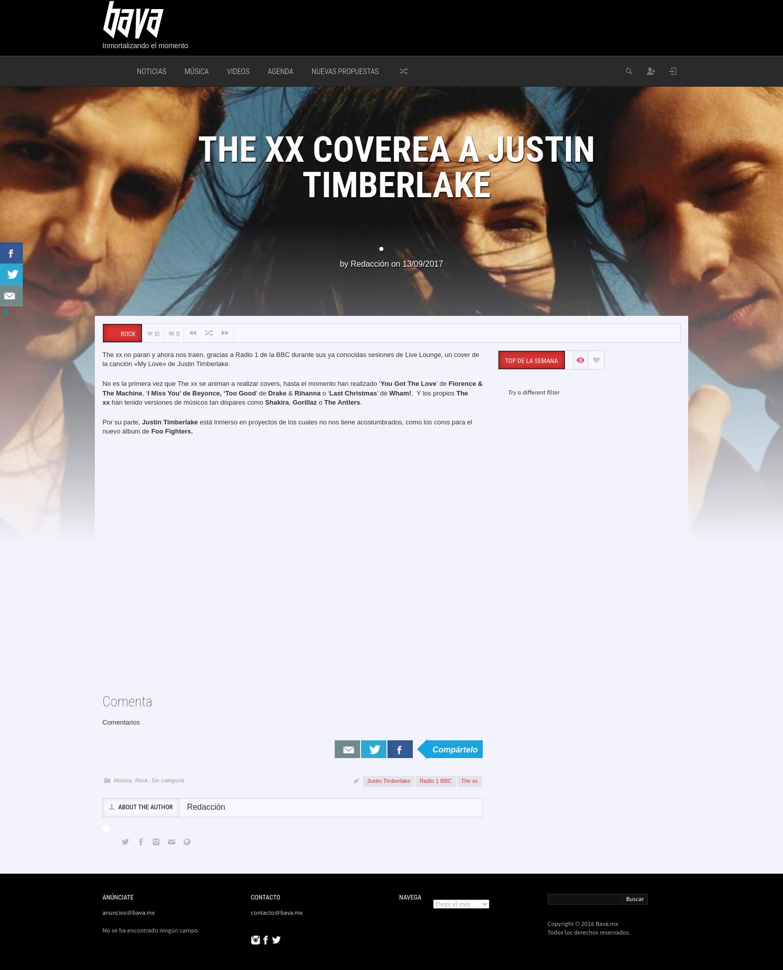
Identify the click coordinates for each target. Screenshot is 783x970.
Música (197, 71)
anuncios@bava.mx (128, 912)
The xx (469, 781)
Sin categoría (168, 780)
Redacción (369, 264)
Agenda (280, 71)
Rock (141, 780)
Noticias (151, 71)
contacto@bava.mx (277, 912)
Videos (238, 71)
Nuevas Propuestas (344, 71)
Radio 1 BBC (435, 781)
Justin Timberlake (389, 781)
